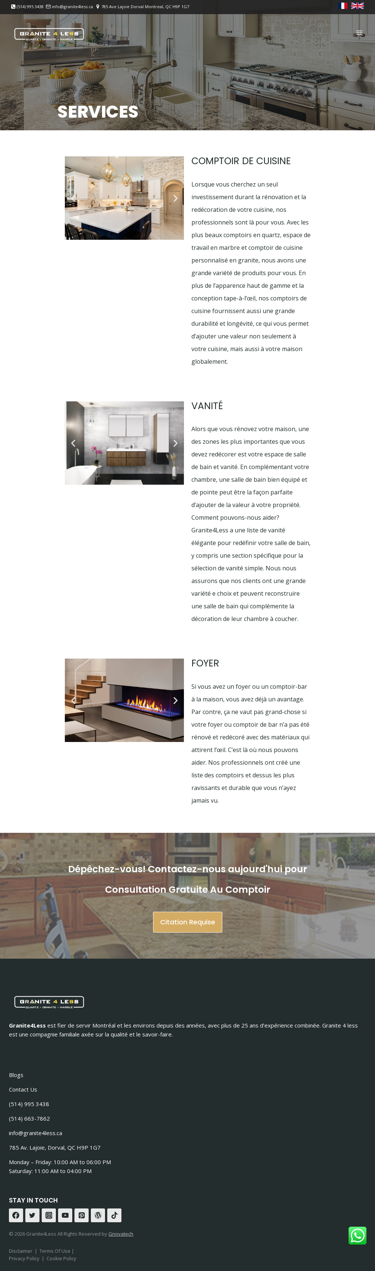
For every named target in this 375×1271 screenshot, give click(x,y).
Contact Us (23, 1089)
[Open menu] (359, 32)
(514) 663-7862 (29, 1118)
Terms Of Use (55, 1251)
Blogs (16, 1075)
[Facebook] (16, 1215)
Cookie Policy (61, 1258)
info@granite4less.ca (35, 1133)
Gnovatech (120, 1233)
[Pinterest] (81, 1215)
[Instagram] (49, 1215)
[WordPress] (98, 1215)
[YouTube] (65, 1215)
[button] (73, 198)
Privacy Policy (24, 1258)
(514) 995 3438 (29, 1104)
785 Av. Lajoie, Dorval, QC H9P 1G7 (55, 1147)
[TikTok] (114, 1215)
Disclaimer (20, 1251)
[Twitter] (32, 1215)
